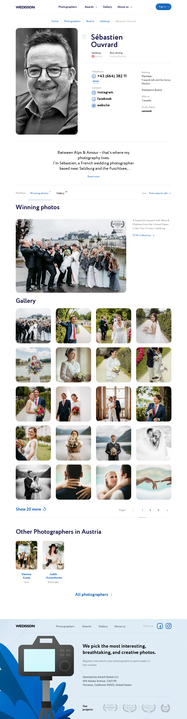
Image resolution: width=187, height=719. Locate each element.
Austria (90, 21)
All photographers (91, 595)
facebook (104, 98)
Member (147, 76)
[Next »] (167, 510)
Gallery (107, 7)
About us (123, 7)
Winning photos (40, 193)
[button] (160, 193)
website (103, 105)
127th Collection (142, 235)
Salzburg (104, 21)
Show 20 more (28, 509)
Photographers (67, 7)
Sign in (162, 7)
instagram (105, 92)
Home (54, 21)
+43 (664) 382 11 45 (112, 76)
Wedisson (25, 7)
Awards (89, 7)
